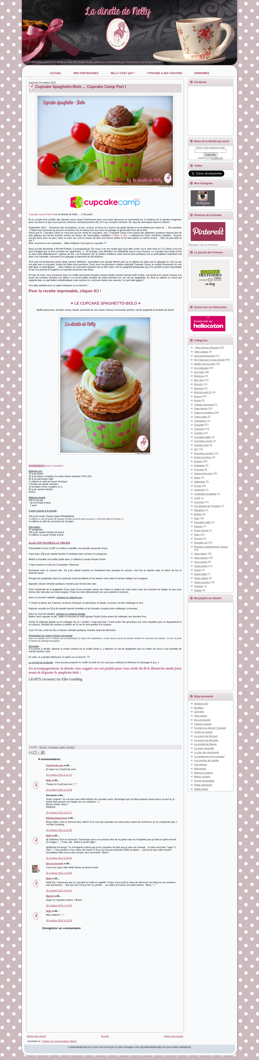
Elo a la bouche (202, 720)
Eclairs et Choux (202, 457)
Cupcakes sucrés (203, 441)
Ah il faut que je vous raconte (209, 359)
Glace (197, 477)
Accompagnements (204, 355)
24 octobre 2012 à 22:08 (59, 789)
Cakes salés (200, 416)
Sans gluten (200, 553)
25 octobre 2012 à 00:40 (59, 858)
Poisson (198, 538)
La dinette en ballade (205, 494)
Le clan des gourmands (206, 752)
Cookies (198, 433)
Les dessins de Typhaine (207, 506)
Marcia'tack (200, 768)
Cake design (200, 408)
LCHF (197, 498)
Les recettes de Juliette (206, 760)
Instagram (199, 489)
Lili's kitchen (200, 764)
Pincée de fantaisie (204, 780)
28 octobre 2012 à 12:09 (59, 905)
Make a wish (121, 235)
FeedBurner (216, 158)
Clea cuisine (200, 715)
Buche (197, 400)
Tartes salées (201, 578)
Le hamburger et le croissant (209, 756)
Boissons (199, 388)
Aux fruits (199, 372)
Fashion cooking (202, 724)
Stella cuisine (201, 789)
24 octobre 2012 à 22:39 (59, 830)
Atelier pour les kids (204, 364)
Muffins (198, 514)
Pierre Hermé (201, 530)
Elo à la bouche (55, 863)
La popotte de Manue (205, 744)
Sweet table (200, 574)
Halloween (199, 481)
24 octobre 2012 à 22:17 (59, 812)
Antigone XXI (201, 703)
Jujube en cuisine (203, 732)
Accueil (105, 1036)
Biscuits (198, 384)
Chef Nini (199, 711)
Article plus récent (36, 1036)
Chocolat (198, 424)
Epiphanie (199, 465)
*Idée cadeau (201, 351)
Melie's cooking (202, 776)
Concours (199, 429)
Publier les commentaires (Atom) (59, 1041)
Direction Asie (201, 445)
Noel (196, 518)
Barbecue (199, 376)
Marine (50, 896)
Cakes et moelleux (204, 412)
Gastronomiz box (203, 473)
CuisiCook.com (54, 765)
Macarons (199, 510)
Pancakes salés (202, 522)
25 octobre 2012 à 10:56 (59, 873)
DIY (196, 449)
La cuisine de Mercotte (206, 740)
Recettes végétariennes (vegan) (211, 546)
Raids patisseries (203, 785)
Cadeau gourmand (204, 404)
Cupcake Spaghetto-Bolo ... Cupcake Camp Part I (80, 87)
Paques (198, 526)
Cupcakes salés (56, 747)
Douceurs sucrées (203, 453)
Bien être (199, 380)
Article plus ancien (173, 1036)
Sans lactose (201, 557)
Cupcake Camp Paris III (41, 214)
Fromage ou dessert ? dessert (210, 728)
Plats (196, 534)
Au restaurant (201, 368)
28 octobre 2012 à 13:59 (59, 920)
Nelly (49, 780)
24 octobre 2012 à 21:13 (59, 775)
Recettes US (201, 542)
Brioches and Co (203, 392)
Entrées (70, 747)
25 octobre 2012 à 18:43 (59, 890)
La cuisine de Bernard (205, 736)
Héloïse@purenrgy (56, 818)
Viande (198, 590)
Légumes (199, 502)
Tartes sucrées (202, 582)
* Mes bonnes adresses (206, 347)
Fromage (199, 469)
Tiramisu (198, 586)
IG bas (197, 485)
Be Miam (198, 707)
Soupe (197, 570)
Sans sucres (200, 562)
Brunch (43, 747)
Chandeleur (200, 420)
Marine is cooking (203, 772)
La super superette (204, 748)
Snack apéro (201, 566)
